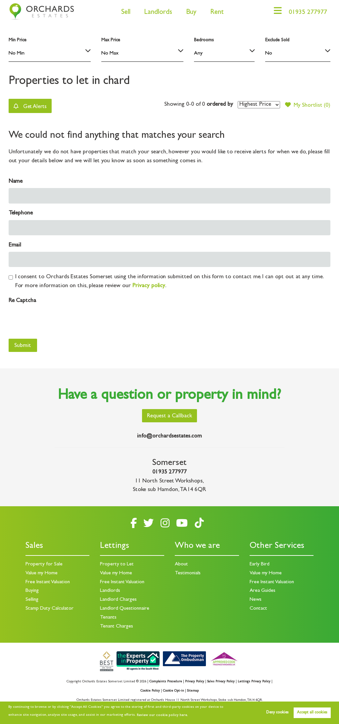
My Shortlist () (307, 105)
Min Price (17, 40)
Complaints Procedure (164, 680)
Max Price (110, 40)
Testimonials (188, 573)
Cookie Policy (150, 689)
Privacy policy (148, 286)
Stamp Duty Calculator (49, 608)
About (182, 564)
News (256, 599)
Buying (32, 590)
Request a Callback (169, 417)
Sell (123, 12)
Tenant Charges (117, 625)
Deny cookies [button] (277, 713)
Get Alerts (32, 106)
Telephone (21, 214)
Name (16, 182)
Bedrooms (204, 40)
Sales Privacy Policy (221, 680)
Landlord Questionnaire (125, 608)
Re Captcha (22, 301)
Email (15, 246)
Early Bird (259, 564)
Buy (188, 12)
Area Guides (263, 590)
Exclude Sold (277, 40)
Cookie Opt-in (173, 689)
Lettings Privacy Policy (254, 680)
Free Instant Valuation (48, 582)
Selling (32, 599)
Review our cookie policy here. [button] (161, 715)
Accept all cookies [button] (312, 713)
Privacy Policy (194, 680)
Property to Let (117, 564)
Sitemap (193, 689)
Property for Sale (44, 564)
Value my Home (41, 573)
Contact (258, 608)
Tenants (108, 617)
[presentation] (59, 320)
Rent (214, 12)
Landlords (155, 12)
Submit (22, 346)
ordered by (218, 105)
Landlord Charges (118, 599)
